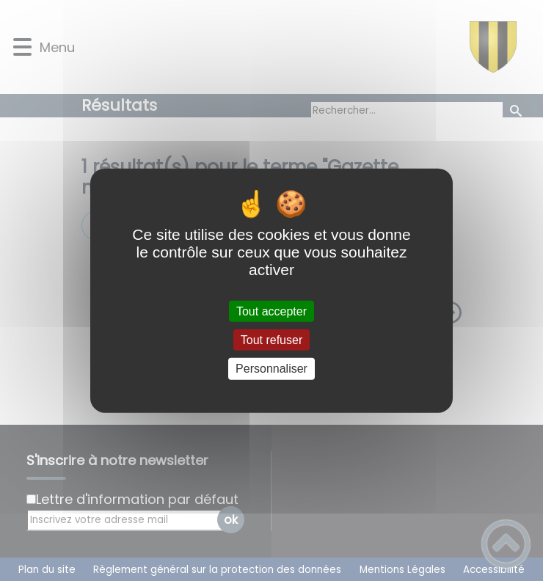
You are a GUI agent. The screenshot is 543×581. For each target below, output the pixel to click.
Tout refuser (271, 340)
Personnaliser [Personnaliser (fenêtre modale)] (271, 368)
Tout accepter (271, 311)
